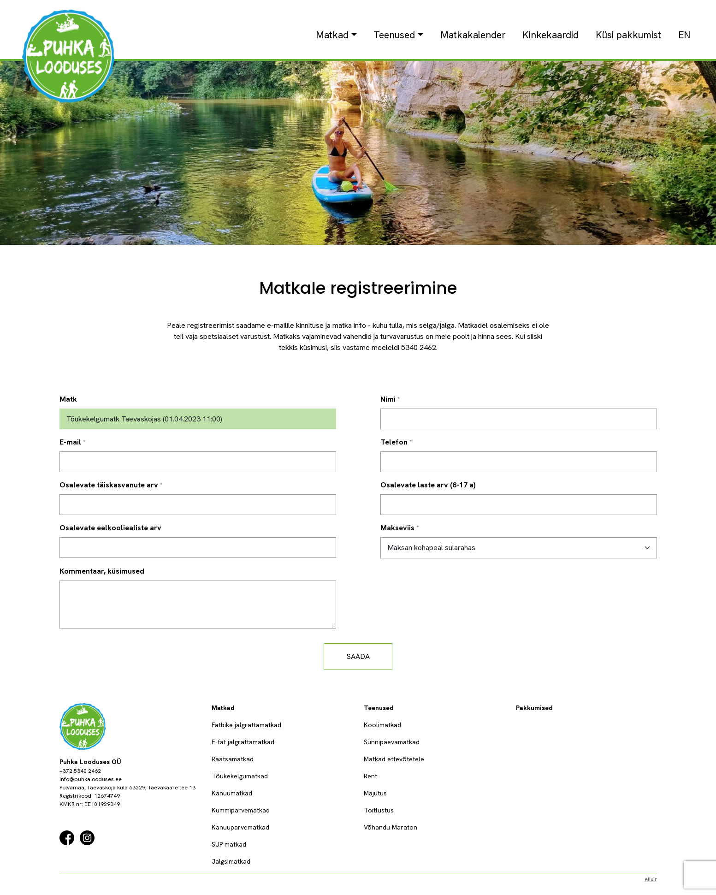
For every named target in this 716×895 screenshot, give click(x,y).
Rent (370, 776)
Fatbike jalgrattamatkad (246, 725)
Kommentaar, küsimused (101, 571)
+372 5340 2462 (80, 771)
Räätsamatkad (233, 759)
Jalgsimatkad (231, 861)
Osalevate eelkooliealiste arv (110, 528)
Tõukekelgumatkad (240, 776)
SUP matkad (229, 844)
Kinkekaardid (550, 35)
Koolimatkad (382, 725)
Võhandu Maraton (390, 827)
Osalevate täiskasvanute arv (108, 485)
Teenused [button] (394, 35)
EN (684, 35)
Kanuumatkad (232, 793)
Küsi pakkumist (628, 35)
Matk (68, 399)
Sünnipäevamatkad (392, 742)
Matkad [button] (332, 35)
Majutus (375, 793)
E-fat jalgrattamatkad (243, 742)
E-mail (70, 442)
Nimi (388, 399)
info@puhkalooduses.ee (90, 779)
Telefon (394, 442)
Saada (358, 656)
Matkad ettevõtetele (394, 759)
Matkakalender (473, 35)
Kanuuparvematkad (240, 827)
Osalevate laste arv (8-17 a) (428, 485)
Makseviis (397, 528)
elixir (651, 879)
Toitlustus (379, 810)
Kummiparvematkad (241, 810)
